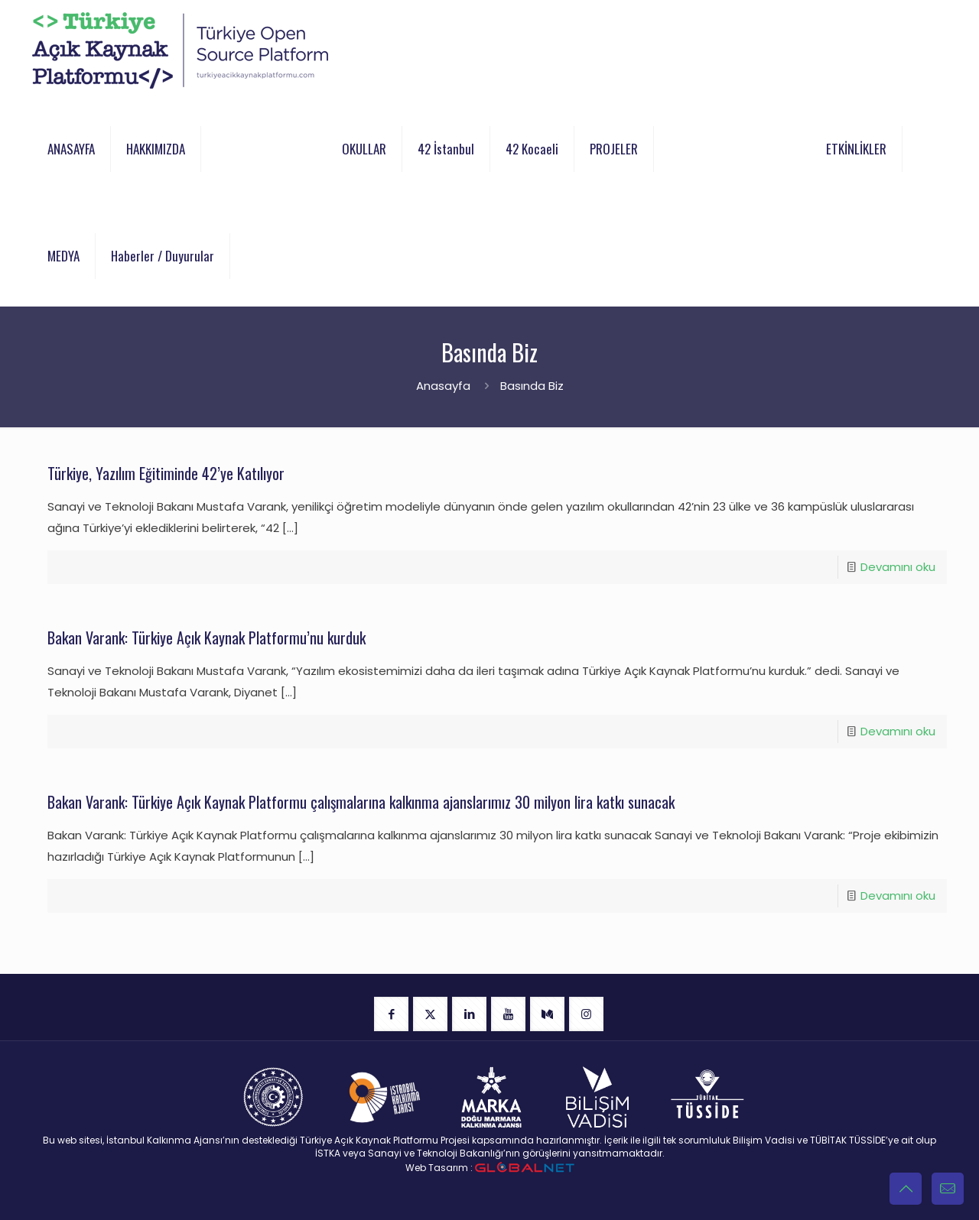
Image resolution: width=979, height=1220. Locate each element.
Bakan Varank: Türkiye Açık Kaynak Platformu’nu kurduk (206, 637)
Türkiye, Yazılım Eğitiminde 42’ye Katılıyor (166, 473)
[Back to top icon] (906, 1189)
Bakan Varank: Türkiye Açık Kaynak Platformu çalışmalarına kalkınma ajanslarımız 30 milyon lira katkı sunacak (361, 801)
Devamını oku (897, 567)
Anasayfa (443, 386)
